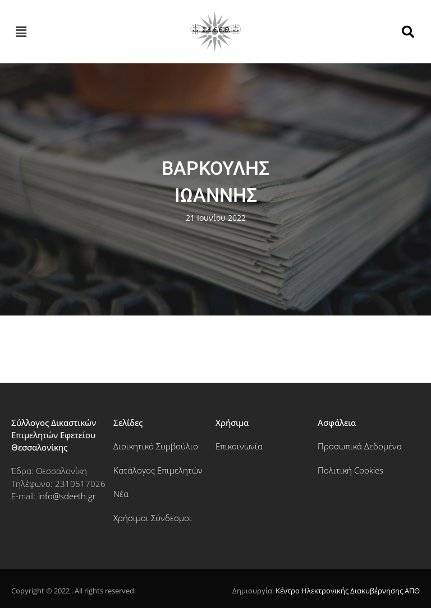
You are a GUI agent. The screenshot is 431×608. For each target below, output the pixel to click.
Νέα (121, 493)
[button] (20, 31)
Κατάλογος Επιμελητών (158, 470)
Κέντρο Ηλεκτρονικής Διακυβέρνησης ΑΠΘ (348, 591)
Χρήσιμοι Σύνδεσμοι (152, 517)
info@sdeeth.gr (67, 496)
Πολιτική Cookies (350, 470)
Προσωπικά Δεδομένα (360, 446)
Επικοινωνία (239, 446)
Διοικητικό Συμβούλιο (155, 446)
